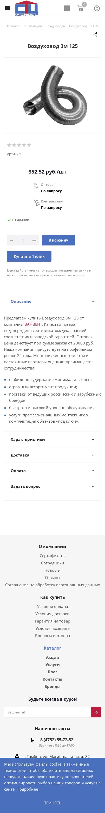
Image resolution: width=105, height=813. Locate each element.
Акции (52, 651)
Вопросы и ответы (52, 629)
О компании (52, 541)
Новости (52, 564)
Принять (52, 802)
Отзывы (52, 571)
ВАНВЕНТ (13, 324)
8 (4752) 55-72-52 (56, 735)
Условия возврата (52, 622)
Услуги (52, 659)
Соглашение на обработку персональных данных (52, 579)
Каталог (52, 642)
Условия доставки (52, 608)
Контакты (52, 674)
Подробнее (27, 789)
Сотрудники (52, 557)
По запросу (51, 190)
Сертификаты (52, 549)
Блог (52, 666)
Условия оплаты (52, 600)
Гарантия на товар (52, 615)
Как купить (52, 591)
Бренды (52, 681)
